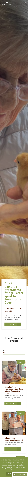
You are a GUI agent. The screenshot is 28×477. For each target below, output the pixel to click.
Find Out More (10, 324)
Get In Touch (21, 474)
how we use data (6, 467)
